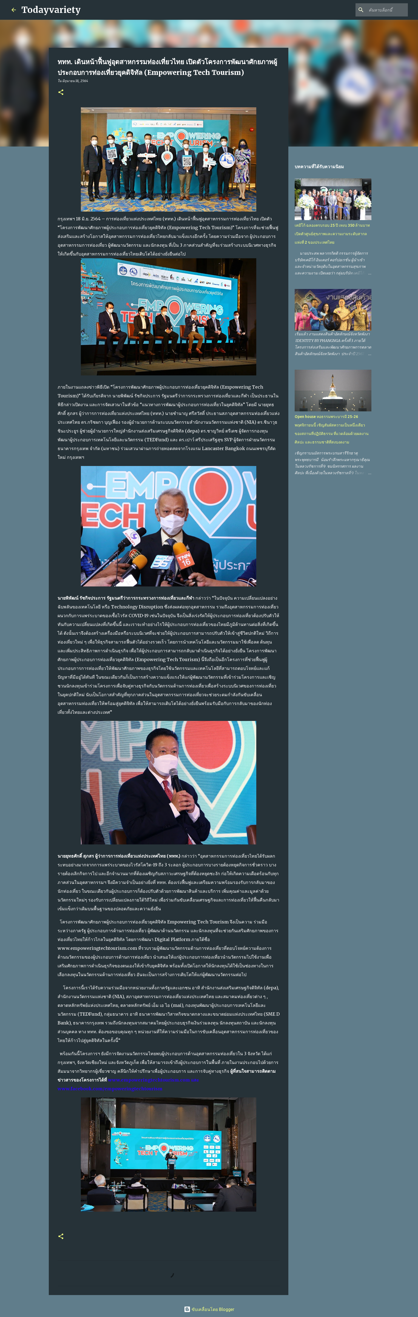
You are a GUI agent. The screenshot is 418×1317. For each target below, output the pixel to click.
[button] (61, 92)
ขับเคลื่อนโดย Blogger (209, 1309)
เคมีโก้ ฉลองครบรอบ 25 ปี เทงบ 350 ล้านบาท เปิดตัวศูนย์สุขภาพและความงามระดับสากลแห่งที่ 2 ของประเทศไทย (332, 234)
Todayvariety (51, 9)
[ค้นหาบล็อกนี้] (379, 9)
